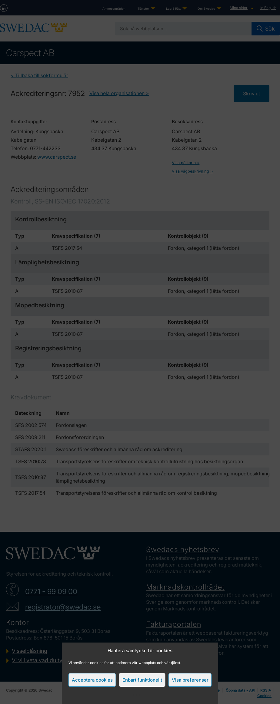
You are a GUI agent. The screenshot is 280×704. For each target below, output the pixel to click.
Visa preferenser (190, 680)
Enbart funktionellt (142, 680)
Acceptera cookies (92, 680)
